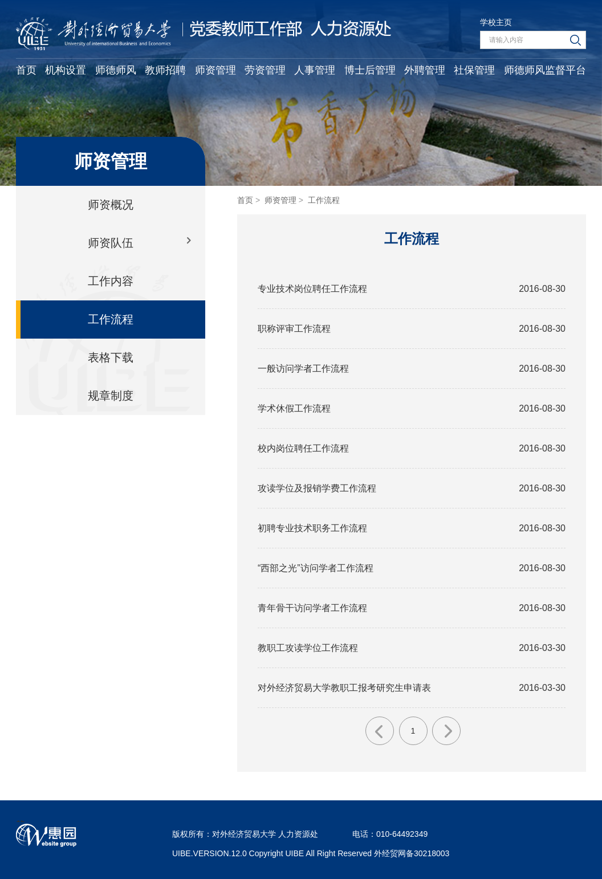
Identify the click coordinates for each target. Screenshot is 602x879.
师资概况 (110, 204)
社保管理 (474, 70)
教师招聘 (165, 70)
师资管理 (215, 70)
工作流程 (110, 319)
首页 (26, 70)
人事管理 (314, 70)
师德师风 (115, 70)
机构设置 (65, 70)
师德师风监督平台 (545, 70)
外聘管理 (424, 70)
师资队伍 (110, 243)
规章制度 (110, 395)
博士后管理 (370, 70)
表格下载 (110, 357)
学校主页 (496, 22)
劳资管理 (265, 70)
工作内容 (110, 281)
